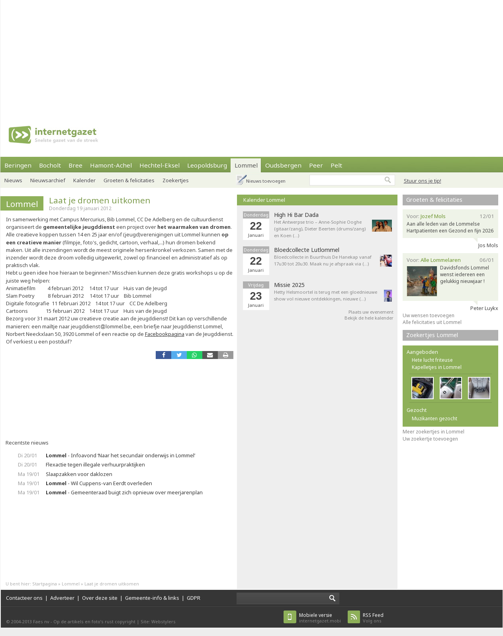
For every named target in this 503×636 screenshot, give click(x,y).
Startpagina (44, 584)
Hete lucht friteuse (432, 360)
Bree (75, 165)
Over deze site (99, 597)
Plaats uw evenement (370, 312)
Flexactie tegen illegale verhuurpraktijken (95, 464)
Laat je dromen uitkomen (100, 200)
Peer (316, 165)
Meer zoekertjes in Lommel (433, 431)
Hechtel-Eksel (159, 165)
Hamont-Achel (111, 165)
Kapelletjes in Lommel (437, 367)
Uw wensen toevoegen (428, 315)
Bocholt (50, 165)
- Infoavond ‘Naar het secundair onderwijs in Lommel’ (120, 455)
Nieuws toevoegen (266, 181)
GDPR (193, 597)
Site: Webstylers (158, 621)
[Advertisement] (182, 55)
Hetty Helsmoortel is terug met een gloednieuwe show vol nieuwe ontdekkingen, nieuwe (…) (325, 295)
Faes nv (41, 621)
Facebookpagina (164, 334)
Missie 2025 (289, 285)
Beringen (17, 165)
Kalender (84, 180)
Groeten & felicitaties (129, 180)
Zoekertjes (175, 180)
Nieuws (13, 180)
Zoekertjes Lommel (432, 335)
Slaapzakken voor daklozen (79, 474)
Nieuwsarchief (47, 180)
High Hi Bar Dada (296, 215)
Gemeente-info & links (152, 597)
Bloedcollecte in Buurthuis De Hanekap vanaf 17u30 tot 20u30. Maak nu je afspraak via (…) (323, 260)
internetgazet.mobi (320, 618)
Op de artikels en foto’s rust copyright (94, 621)
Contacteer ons (24, 597)
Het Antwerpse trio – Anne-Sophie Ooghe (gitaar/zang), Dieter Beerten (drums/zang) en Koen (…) (320, 228)
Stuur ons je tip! (422, 180)
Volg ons (373, 618)
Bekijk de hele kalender (368, 318)
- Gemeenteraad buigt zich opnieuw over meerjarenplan (124, 492)
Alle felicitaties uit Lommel (432, 322)
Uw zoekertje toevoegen (430, 438)
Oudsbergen (283, 165)
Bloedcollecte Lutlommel (306, 250)
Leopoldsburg (207, 165)
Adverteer (62, 597)
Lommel (246, 165)
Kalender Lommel (264, 199)
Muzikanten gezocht (434, 418)
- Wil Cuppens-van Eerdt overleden (99, 483)
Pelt (336, 165)
